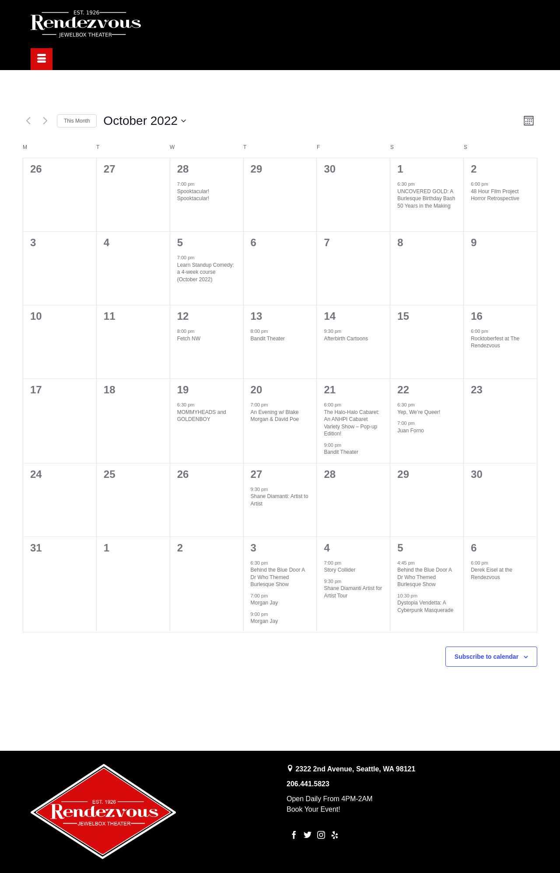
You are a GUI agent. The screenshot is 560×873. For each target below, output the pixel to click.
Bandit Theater (268, 339)
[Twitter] (307, 834)
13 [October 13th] (256, 316)
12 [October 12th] (183, 316)
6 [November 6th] (473, 548)
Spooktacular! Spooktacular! (193, 195)
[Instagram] (321, 834)
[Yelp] (335, 834)
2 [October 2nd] (473, 169)
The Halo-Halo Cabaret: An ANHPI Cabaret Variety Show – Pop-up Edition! (351, 423)
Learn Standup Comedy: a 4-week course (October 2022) (205, 272)
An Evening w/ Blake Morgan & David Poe (275, 416)
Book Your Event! (313, 809)
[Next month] (45, 121)
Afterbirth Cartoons (346, 339)
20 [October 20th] (256, 390)
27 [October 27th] (256, 474)
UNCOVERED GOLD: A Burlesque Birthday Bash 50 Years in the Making (426, 198)
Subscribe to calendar (486, 656)
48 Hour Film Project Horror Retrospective (495, 195)
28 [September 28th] (183, 169)
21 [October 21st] (330, 390)
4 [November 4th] (326, 548)
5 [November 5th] (400, 548)
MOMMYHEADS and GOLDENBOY (201, 416)
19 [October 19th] (183, 390)
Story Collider (339, 570)
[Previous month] (28, 121)
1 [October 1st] (400, 169)
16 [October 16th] (477, 316)
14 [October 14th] (330, 316)
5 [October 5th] (180, 242)
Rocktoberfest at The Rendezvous (495, 342)
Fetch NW (188, 339)
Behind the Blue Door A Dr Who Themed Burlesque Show (278, 577)
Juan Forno (410, 431)
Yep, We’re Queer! (418, 412)
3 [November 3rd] (253, 548)
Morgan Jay (264, 603)
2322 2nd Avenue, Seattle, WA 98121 (355, 769)
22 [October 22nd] (403, 390)
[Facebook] (294, 834)
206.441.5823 (308, 784)
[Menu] (41, 59)
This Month (77, 121)
